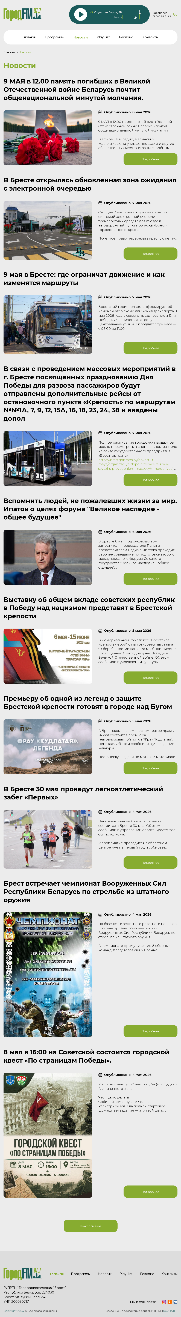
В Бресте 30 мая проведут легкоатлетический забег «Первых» (83, 793)
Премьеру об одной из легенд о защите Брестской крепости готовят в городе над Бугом (88, 703)
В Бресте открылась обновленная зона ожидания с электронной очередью (90, 184)
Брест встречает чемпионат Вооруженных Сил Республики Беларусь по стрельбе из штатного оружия (86, 891)
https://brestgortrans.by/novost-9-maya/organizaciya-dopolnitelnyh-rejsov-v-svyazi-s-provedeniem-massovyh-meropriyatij (136, 464)
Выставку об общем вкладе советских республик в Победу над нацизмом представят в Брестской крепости (89, 608)
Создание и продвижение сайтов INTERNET (141, 1311)
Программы (54, 37)
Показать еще (90, 1226)
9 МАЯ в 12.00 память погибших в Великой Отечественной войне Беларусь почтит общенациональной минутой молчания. (77, 89)
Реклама (126, 37)
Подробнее (150, 159)
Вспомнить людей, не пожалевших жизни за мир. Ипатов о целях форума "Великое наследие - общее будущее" (90, 509)
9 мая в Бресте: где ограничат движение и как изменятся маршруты (84, 279)
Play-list (103, 37)
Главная (29, 37)
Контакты (150, 37)
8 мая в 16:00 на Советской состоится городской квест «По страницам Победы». (87, 1056)
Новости (105, 1274)
